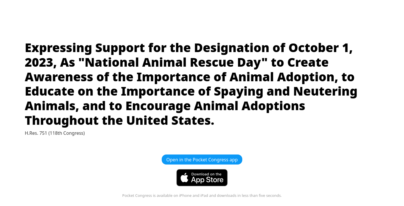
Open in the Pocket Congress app (202, 160)
